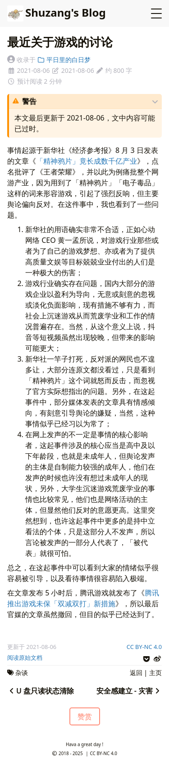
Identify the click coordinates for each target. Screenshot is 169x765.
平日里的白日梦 (64, 59)
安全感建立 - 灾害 (129, 691)
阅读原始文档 (24, 657)
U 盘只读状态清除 (40, 691)
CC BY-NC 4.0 (144, 647)
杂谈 (21, 672)
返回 (136, 672)
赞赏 (85, 716)
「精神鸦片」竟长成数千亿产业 (86, 161)
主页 (155, 672)
